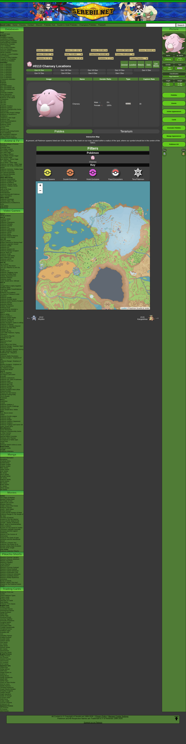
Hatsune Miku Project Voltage (10, 113)
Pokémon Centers (6, 108)
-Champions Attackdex (7, 79)
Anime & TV (11, 140)
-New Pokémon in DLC (8, 136)
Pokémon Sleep (5, 234)
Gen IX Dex (39, 70)
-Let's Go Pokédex (6, 49)
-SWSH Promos (5, 659)
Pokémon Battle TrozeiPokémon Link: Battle (11, 290)
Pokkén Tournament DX (8, 276)
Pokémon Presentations (8, 121)
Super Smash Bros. (6, 426)
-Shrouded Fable (5, 625)
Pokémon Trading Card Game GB (11, 425)
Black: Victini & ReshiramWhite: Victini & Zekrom (10, 525)
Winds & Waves (5, 216)
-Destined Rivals (5, 617)
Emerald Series (5, 476)
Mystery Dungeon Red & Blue (10, 389)
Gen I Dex (120, 73)
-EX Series (3, 649)
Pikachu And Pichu (6, 561)
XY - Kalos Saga (5, 161)
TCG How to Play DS (7, 336)
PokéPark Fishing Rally (8, 394)
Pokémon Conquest (6, 324)
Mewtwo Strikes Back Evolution (10, 546)
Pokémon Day (5, 119)
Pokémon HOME (6, 246)
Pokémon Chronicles (7, 171)
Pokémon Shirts (5, 124)
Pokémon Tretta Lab (7, 319)
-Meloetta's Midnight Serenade (10, 529)
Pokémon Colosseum (7, 378)
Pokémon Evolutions (7, 182)
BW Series (3, 483)
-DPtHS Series (5, 647)
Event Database (5, 133)
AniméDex (3, 146)
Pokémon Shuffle (6, 297)
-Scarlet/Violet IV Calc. (7, 96)
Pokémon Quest (5, 279)
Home (15, 25)
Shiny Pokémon (5, 176)
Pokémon (93, 152)
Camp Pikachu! (5, 564)
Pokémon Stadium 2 (7, 404)
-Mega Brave (4, 676)
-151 (1, 634)
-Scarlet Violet (5, 639)
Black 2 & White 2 (6, 316)
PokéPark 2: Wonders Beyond (10, 326)
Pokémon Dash (5, 381)
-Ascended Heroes (6, 609)
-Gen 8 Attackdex (6, 76)
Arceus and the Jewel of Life (9, 521)
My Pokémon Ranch (7, 368)
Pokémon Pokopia (6, 224)
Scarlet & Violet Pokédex (67, 25)
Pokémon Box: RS (6, 384)
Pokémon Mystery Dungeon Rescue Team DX (9, 251)
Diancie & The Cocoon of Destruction (8, 535)
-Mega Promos (5, 656)
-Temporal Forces (6, 629)
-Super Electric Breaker (8, 689)
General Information (7, 458)
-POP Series (4, 664)
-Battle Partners (5, 686)
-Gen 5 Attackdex (6, 71)
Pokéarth (102, 25)
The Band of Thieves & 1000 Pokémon (9, 295)
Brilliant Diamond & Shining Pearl (11, 242)
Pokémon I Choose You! (8, 543)
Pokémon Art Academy (7, 292)
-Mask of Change (6, 696)
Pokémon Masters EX (7, 231)
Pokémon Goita (5, 448)
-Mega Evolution (5, 612)
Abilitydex (3, 84)
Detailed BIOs (5, 463)
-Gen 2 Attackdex (6, 66)
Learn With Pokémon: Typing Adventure (9, 333)
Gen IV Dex (39, 73)
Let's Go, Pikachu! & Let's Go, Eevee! (10, 268)
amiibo (2, 443)
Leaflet (124, 308)
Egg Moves (156, 65)
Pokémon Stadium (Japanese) (10, 421)
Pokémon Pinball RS (7, 386)
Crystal (2, 403)
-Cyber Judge (4, 701)
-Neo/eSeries (4, 651)
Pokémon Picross (6, 302)
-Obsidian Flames (6, 635)
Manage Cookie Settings (118, 716)
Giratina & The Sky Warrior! (9, 519)
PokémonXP (4, 111)
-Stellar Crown (5, 624)
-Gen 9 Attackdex (6, 77)
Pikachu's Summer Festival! (9, 567)
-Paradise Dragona (6, 691)
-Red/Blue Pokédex (6, 37)
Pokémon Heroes (6, 507)
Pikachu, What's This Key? (9, 582)
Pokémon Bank (5, 287)
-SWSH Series (5, 641)
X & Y (2, 284)
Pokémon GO (4, 227)
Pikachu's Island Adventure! (9, 571)
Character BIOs (5, 461)
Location (132, 65)
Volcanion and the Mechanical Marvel (10, 540)
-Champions (4, 99)
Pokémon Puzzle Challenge (9, 406)
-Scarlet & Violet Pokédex (8, 57)
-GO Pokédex (4, 56)
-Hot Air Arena (5, 684)
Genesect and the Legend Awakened (9, 532)
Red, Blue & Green (6, 413)
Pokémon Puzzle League (8, 416)
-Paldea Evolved (5, 637)
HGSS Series (4, 481)
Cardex (2, 91)
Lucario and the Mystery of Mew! (11, 512)
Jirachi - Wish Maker (7, 509)
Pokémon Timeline (6, 106)
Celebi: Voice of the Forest (9, 506)
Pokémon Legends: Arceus (9, 244)
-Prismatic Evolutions (7, 620)
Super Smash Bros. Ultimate (9, 281)
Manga (12, 454)
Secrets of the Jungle (7, 548)
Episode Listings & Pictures (9, 144)
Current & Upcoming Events (9, 131)
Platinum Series (5, 479)
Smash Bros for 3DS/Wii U (9, 309)
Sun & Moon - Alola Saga (8, 162)
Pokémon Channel (6, 383)
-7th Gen (3, 104)
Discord (39, 25)
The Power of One (6, 501)
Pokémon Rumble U (7, 321)
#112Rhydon (41, 318)
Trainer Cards (4, 597)
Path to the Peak (5, 189)
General (124, 65)
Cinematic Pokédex (6, 92)
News (2, 32)
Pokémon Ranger (6, 388)
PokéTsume (4, 207)
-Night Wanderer (5, 694)
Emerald (3, 376)
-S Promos (3, 709)
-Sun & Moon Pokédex (7, 47)
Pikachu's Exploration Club (9, 572)
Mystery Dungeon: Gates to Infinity (11, 323)
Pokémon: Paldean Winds (9, 186)
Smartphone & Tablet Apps (9, 440)
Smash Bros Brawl (6, 369)
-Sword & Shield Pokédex (8, 51)
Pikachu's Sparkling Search (9, 576)
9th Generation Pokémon (8, 134)
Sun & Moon (4, 264)
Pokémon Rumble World (8, 299)
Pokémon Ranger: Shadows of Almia (10, 362)
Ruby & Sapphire (6, 373)
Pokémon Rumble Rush (8, 274)
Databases (12, 29)
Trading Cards (12, 589)
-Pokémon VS (5, 704)
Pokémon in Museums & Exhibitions (8, 115)
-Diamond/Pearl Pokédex (8, 42)
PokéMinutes (4, 191)
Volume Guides (5, 466)
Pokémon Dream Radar (8, 317)
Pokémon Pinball (6, 419)
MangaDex (4, 459)
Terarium (126, 131)
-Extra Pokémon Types (7, 595)
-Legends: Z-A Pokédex (8, 59)
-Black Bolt (3, 614)
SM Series (3, 489)
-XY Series (3, 644)
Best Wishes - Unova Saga (9, 159)
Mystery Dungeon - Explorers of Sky (10, 358)
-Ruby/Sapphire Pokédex (8, 41)
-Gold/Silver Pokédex (7, 39)
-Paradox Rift (4, 632)
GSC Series (4, 471)
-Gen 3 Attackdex (6, 67)
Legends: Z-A (4, 221)
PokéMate (3, 398)
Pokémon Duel (5, 307)
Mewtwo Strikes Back (7, 499)
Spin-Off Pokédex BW (7, 89)
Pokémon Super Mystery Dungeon (11, 301)
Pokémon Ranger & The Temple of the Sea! (11, 515)
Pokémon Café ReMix (7, 229)
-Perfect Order (5, 607)
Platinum (3, 343)
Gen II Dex (92, 73)
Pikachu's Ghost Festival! (8, 569)
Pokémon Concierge (7, 199)
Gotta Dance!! (5, 566)
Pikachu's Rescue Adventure (9, 559)
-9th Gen (3, 101)
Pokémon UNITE (6, 232)
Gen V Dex (146, 70)
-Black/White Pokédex (7, 44)
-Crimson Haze (5, 697)
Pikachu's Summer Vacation (9, 557)
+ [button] (40, 185)
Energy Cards (4, 599)
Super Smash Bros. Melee (9, 409)
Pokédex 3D (4, 329)
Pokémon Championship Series (10, 109)
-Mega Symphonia (6, 677)
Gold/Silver (4, 401)
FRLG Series (4, 474)
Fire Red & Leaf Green (7, 374)
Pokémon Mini (5, 408)
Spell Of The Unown (7, 502)
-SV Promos (4, 657)
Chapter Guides (5, 464)
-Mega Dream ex (5, 672)
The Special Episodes (7, 172)
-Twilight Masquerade (7, 627)
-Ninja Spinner (5, 669)
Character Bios (5, 147)
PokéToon (3, 187)
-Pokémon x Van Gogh (7, 118)
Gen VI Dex (119, 70)
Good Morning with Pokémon (10, 194)
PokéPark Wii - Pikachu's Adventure (8, 353)
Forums (22, 25)
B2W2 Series (4, 484)
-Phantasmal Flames (7, 610)
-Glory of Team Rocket (7, 682)
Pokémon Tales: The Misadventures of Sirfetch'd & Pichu (10, 202)
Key (92, 165)
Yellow (2, 414)
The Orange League (7, 151)
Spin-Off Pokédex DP (7, 87)
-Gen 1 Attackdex (6, 64)
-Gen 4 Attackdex (6, 69)
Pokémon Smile (5, 254)
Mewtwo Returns (5, 504)
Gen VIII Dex (66, 70)
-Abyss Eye (4, 667)
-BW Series (4, 646)
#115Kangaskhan (142, 318)
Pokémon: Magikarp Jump (9, 272)
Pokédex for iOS (5, 338)
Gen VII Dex (93, 70)
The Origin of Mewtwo (7, 497)
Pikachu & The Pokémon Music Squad (10, 585)
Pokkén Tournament (7, 306)
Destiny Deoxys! (5, 511)
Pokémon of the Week (7, 97)
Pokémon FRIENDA (7, 451)
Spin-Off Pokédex (6, 86)
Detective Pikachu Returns (9, 236)
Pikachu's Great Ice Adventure (10, 574)
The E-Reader (5, 396)
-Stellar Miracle (5, 692)
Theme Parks (4, 126)
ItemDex (3, 81)
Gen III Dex (66, 73)
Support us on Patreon (93, 722)
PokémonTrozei (5, 391)
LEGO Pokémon (5, 123)
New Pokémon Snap (7, 257)
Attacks (141, 65)
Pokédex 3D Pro (5, 331)
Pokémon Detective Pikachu (9, 551)
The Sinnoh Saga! (6, 157)
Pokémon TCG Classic (7, 604)
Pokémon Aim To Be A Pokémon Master (11, 166)
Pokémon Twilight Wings (8, 181)
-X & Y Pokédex (5, 46)
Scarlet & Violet (5, 219)
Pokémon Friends (6, 226)
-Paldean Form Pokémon (8, 138)
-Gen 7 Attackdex (6, 74)
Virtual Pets (4, 441)
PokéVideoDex (5, 192)
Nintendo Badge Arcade (8, 311)
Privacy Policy (101, 716)
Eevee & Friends (5, 581)
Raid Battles (4, 602)
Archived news (5, 34)
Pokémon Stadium (6, 423)
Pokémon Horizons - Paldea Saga (11, 169)
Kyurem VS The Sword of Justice (11, 527)
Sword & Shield (5, 241)
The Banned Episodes (7, 174)
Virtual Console (5, 435)
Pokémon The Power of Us (9, 544)
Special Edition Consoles (8, 436)
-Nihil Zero (3, 671)
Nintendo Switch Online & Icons (10, 445)
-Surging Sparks (5, 622)
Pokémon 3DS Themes (8, 438)
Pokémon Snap (5, 418)
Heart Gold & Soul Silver (8, 344)
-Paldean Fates (5, 630)
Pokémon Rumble (6, 348)
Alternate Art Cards (6, 600)
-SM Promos (4, 661)
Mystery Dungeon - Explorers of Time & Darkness (10, 365)
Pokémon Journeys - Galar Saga (11, 164)
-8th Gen (3, 102)
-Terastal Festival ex (7, 687)
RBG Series (4, 468)
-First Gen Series (6, 652)
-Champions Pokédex (7, 61)
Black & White (5, 314)
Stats (148, 65)
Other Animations (6, 196)
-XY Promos (4, 662)
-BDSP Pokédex (5, 52)
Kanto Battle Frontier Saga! (9, 156)
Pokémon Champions (7, 222)
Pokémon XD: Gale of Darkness (11, 379)
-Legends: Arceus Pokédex (9, 54)
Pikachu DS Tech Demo (8, 393)
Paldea (59, 131)
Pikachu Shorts (12, 554)
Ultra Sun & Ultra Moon (8, 266)
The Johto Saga (5, 152)
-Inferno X (3, 674)
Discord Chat (4, 129)
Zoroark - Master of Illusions (9, 522)
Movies (11, 492)
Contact (31, 25)
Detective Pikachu (6, 277)
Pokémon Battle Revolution (9, 356)
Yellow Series (4, 469)
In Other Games (5, 433)
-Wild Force (4, 699)
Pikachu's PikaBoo (6, 562)
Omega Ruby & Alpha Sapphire (10, 286)
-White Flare (4, 615)
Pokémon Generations (7, 179)
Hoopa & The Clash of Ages (9, 538)
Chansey (92, 159)
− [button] (40, 190)
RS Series (3, 473)
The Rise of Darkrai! (7, 517)
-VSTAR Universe (6, 702)
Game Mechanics (6, 94)
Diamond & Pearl (6, 341)
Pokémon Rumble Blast (8, 328)
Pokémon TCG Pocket (7, 237)
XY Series (3, 486)
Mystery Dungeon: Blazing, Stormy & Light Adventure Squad (11, 350)
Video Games (11, 210)
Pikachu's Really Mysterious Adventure (9, 578)
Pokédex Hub (49, 25)
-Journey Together (6, 619)
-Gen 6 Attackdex (6, 72)
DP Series (3, 478)
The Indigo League (6, 149)
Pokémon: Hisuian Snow (8, 184)
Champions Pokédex (87, 25)
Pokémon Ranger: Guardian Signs (11, 346)
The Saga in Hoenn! (7, 154)
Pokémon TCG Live (6, 261)
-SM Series (4, 642)
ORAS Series (4, 488)
